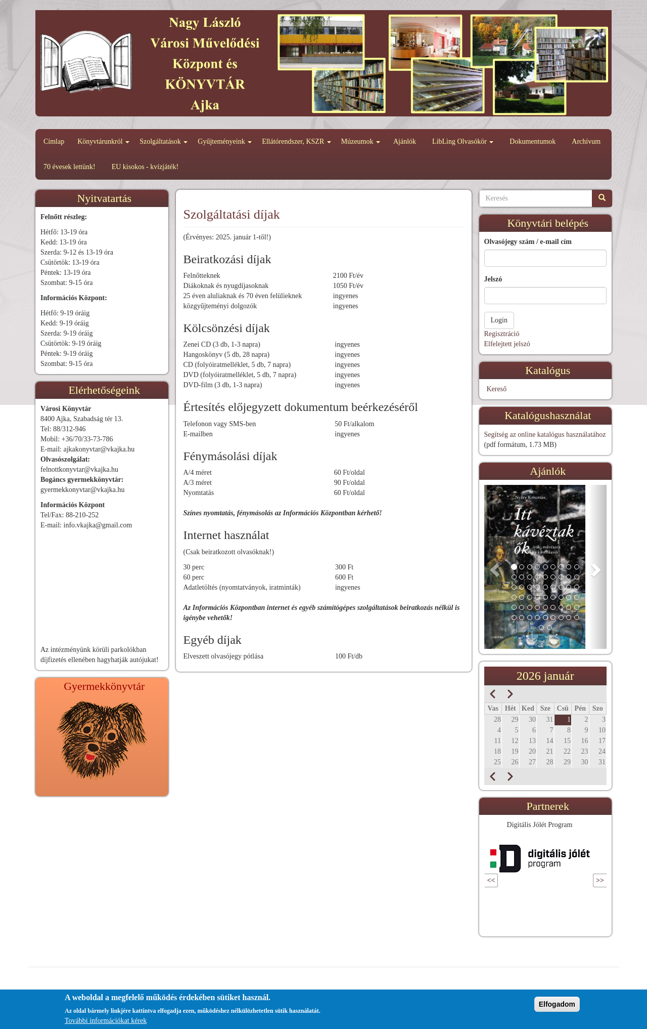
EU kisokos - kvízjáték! (145, 167)
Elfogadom (557, 1004)
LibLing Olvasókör (462, 141)
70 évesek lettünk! (69, 167)
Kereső (497, 389)
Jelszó (493, 279)
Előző (506, 880)
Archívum (586, 141)
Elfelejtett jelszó (507, 344)
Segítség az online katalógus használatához (545, 434)
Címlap (53, 141)
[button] (493, 567)
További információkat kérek (106, 1020)
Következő (577, 880)
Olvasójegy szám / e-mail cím (528, 241)
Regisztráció (502, 334)
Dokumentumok (533, 141)
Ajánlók (404, 141)
